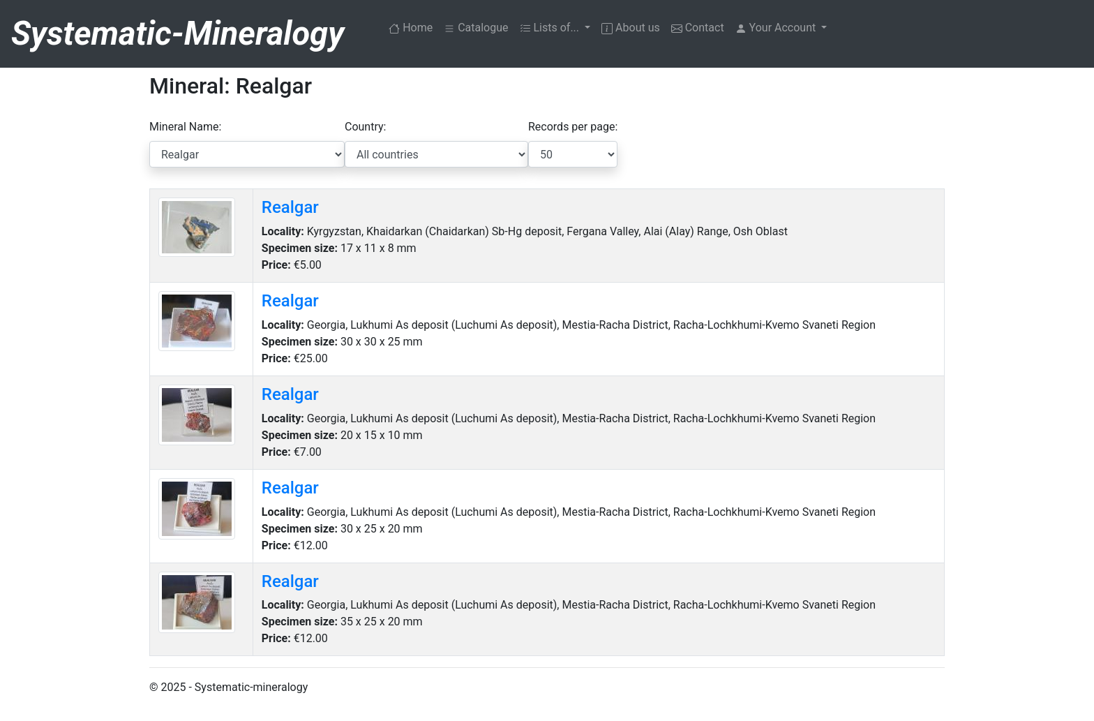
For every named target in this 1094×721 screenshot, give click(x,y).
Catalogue (476, 27)
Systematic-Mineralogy (177, 33)
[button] (781, 28)
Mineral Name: (185, 126)
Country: (365, 126)
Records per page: (572, 126)
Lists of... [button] (551, 27)
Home (413, 26)
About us (630, 27)
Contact (697, 27)
